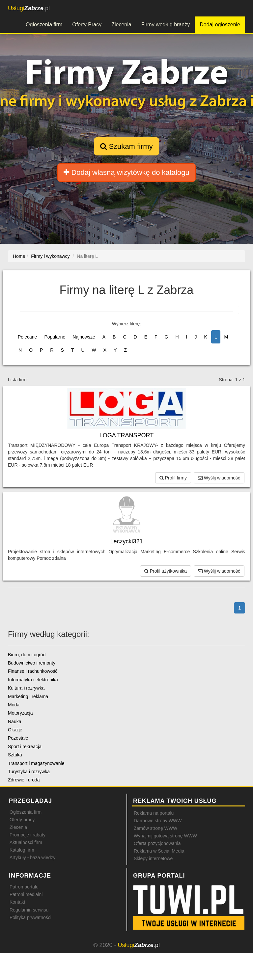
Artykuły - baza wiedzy (32, 857)
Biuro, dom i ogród (26, 654)
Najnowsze (83, 337)
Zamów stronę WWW (155, 828)
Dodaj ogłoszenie (220, 24)
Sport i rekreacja (25, 746)
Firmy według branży (165, 24)
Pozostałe (18, 738)
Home (19, 256)
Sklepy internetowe (153, 858)
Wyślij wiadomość (219, 477)
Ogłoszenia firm (44, 24)
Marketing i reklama (28, 696)
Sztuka (15, 754)
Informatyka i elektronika (33, 679)
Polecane (27, 337)
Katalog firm (22, 850)
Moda (13, 704)
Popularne (54, 337)
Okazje (15, 729)
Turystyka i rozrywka (29, 771)
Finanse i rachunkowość (32, 671)
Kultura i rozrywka (26, 688)
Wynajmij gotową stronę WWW (165, 835)
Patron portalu (24, 886)
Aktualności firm (26, 842)
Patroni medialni (26, 894)
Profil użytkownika (165, 571)
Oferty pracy (22, 819)
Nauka (14, 721)
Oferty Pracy (86, 24)
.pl (29, 8)
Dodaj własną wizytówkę (126, 172)
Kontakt (17, 902)
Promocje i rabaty (27, 834)
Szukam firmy (126, 146)
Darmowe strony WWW (158, 820)
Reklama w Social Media (159, 851)
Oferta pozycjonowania (157, 843)
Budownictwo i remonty (31, 663)
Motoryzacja (20, 713)
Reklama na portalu (154, 813)
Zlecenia (121, 24)
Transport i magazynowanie (36, 763)
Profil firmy (173, 477)
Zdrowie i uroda (24, 779)
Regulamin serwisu (29, 909)
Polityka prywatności (30, 917)
